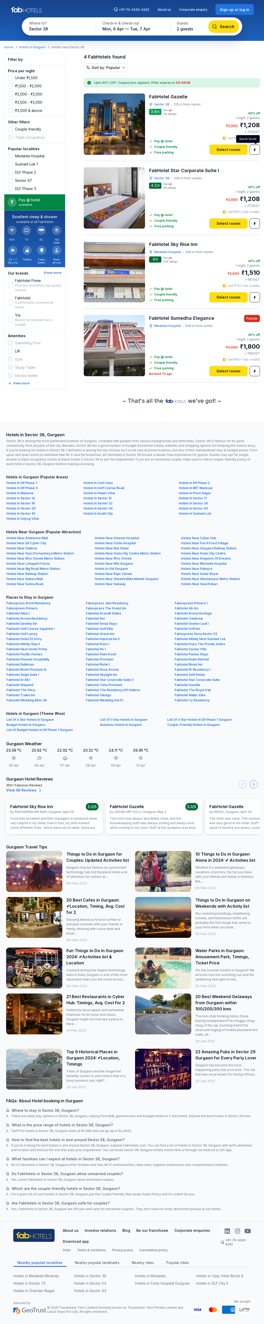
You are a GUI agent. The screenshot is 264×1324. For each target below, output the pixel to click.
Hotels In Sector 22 (98, 503)
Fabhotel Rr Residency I (192, 669)
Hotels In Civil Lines (98, 483)
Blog (126, 1230)
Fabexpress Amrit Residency (28, 603)
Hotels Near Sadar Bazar (199, 574)
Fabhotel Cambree (189, 618)
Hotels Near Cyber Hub (198, 538)
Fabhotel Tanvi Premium (104, 685)
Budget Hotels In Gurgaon (25, 725)
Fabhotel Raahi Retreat (192, 659)
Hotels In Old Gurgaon (111, 569)
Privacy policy (122, 1250)
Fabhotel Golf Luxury (22, 634)
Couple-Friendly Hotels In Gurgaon (193, 725)
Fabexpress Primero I (191, 603)
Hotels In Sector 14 (20, 498)
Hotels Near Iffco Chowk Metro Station (35, 558)
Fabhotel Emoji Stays (101, 623)
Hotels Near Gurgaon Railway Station (208, 548)
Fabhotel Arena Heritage (193, 613)
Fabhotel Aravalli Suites (103, 613)
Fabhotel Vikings (98, 695)
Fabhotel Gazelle (187, 685)
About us (164, 9)
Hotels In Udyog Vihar (22, 519)
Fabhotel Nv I (95, 649)
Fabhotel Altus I (18, 613)
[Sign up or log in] (234, 9)
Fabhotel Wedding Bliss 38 (26, 700)
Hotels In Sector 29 (20, 508)
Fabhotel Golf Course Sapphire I (30, 629)
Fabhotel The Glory (20, 690)
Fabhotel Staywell (19, 685)
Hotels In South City (98, 513)
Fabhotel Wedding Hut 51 (104, 700)
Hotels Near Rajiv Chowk (113, 574)
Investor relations (100, 1230)
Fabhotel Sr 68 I (18, 680)
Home (8, 47)
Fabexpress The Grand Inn (106, 608)
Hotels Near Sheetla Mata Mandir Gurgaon (126, 579)
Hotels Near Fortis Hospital (115, 543)
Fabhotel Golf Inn (187, 629)
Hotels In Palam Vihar (99, 493)
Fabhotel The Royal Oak (193, 690)
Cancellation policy (153, 1250)
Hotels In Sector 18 (20, 503)
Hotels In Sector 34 (98, 508)
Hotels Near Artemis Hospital (117, 538)
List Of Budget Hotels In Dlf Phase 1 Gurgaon (39, 730)
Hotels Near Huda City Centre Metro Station (128, 553)
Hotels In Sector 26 (193, 503)
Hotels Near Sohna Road (24, 584)
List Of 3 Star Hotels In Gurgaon (123, 720)
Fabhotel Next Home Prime (26, 649)
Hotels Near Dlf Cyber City (26, 543)
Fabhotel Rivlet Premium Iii (26, 669)
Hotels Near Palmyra (196, 569)
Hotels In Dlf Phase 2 (194, 483)
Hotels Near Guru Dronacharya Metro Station (40, 553)
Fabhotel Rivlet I (98, 664)
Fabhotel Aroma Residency (26, 618)
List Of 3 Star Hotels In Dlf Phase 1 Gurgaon (199, 720)
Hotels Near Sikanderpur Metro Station (210, 579)
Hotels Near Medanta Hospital (203, 563)
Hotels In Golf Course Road (103, 488)
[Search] (223, 26)
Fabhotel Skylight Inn (101, 675)
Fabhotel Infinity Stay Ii (23, 644)
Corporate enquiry (193, 9)
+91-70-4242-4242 (131, 9)
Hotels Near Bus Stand (112, 548)
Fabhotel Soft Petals (190, 675)
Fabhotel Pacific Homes (24, 654)
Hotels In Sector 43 (193, 508)
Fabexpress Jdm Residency (107, 603)
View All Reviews (24, 790)
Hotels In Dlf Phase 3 (22, 488)
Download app (76, 1241)
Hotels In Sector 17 (193, 498)
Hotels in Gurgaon (32, 47)
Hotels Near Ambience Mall (27, 538)
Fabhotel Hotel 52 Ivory (24, 639)
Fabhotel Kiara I (97, 644)
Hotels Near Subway (110, 584)
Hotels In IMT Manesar (196, 488)
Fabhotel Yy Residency (192, 700)
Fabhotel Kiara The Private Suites (200, 644)
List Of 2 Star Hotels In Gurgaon (30, 720)
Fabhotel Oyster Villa (190, 649)
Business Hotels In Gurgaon (121, 725)
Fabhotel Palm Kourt (101, 654)
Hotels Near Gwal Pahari (199, 584)
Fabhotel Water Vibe (190, 695)
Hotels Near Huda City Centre (203, 553)
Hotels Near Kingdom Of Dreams (206, 558)
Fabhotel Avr (95, 618)
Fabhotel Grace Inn (100, 634)
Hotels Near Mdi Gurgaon (114, 563)
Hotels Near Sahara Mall (24, 579)
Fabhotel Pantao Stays (191, 654)
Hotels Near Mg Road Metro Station (33, 569)
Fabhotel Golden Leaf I (192, 623)
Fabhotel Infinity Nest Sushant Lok (200, 639)
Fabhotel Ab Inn (186, 608)
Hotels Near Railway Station (27, 574)
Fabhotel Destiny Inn (21, 623)
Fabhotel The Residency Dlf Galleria (113, 690)
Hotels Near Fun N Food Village (204, 543)
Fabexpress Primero (22, 608)
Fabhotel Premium (99, 659)
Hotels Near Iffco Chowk (113, 558)
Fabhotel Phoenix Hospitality (28, 659)
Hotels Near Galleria (21, 548)
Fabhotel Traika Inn (20, 695)
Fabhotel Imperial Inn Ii (102, 639)
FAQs (67, 1250)
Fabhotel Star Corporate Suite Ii (109, 680)
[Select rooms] (228, 150)
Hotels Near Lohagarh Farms (28, 563)
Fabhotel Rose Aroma (102, 669)
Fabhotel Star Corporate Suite (197, 680)
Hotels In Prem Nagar (195, 493)
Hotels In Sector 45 (20, 513)
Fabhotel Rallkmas (20, 664)
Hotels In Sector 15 (97, 498)
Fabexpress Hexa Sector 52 (196, 634)
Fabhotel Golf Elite (99, 629)
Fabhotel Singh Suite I (22, 675)
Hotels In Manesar (20, 493)
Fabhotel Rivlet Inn (188, 664)
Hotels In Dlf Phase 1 (21, 483)
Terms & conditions (91, 1250)
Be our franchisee (152, 1230)
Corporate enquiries (192, 1230)
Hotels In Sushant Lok (195, 513)
